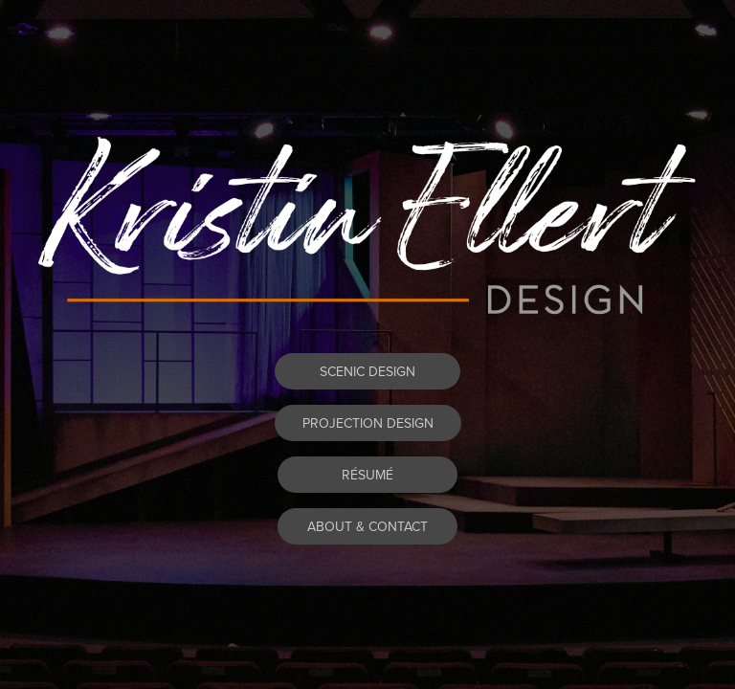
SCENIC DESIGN (367, 371)
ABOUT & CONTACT (367, 526)
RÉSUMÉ (367, 474)
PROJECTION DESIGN (368, 423)
